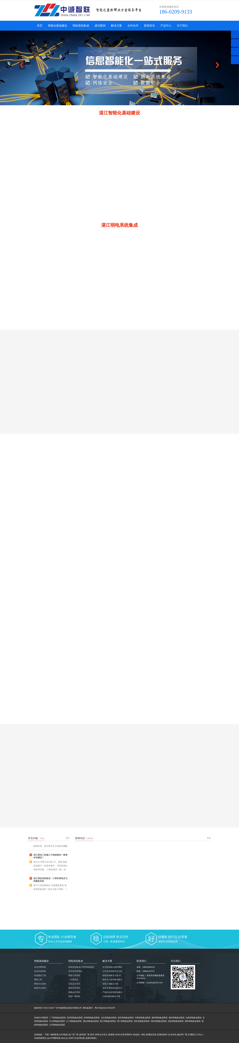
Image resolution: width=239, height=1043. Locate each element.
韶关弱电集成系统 (126, 1017)
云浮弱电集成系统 (57, 1025)
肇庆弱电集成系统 (159, 1021)
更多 (68, 838)
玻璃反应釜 (151, 1034)
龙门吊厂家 (73, 1034)
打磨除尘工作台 (195, 1034)
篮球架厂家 (84, 1034)
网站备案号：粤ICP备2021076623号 (99, 1008)
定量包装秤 (162, 1034)
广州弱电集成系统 (58, 1017)
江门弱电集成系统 (74, 1021)
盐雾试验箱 (91, 1038)
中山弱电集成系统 (57, 1021)
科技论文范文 (101, 1034)
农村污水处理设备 (77, 1038)
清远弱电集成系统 (176, 1021)
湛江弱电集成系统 (125, 1021)
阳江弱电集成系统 (108, 1021)
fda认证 (64, 1038)
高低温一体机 (139, 1034)
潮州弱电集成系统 (193, 1021)
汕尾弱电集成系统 (194, 1017)
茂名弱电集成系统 (142, 1021)
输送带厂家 (182, 1034)
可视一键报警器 (52, 1034)
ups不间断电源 (53, 1038)
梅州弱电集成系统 (160, 1017)
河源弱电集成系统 (143, 1017)
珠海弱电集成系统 (92, 1017)
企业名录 (172, 1034)
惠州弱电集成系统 (177, 1017)
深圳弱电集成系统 (75, 1017)
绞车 (93, 1034)
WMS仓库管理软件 (124, 1034)
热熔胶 (111, 1034)
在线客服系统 (40, 1038)
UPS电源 (64, 1034)
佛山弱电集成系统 (91, 1021)
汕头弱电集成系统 (109, 1017)
